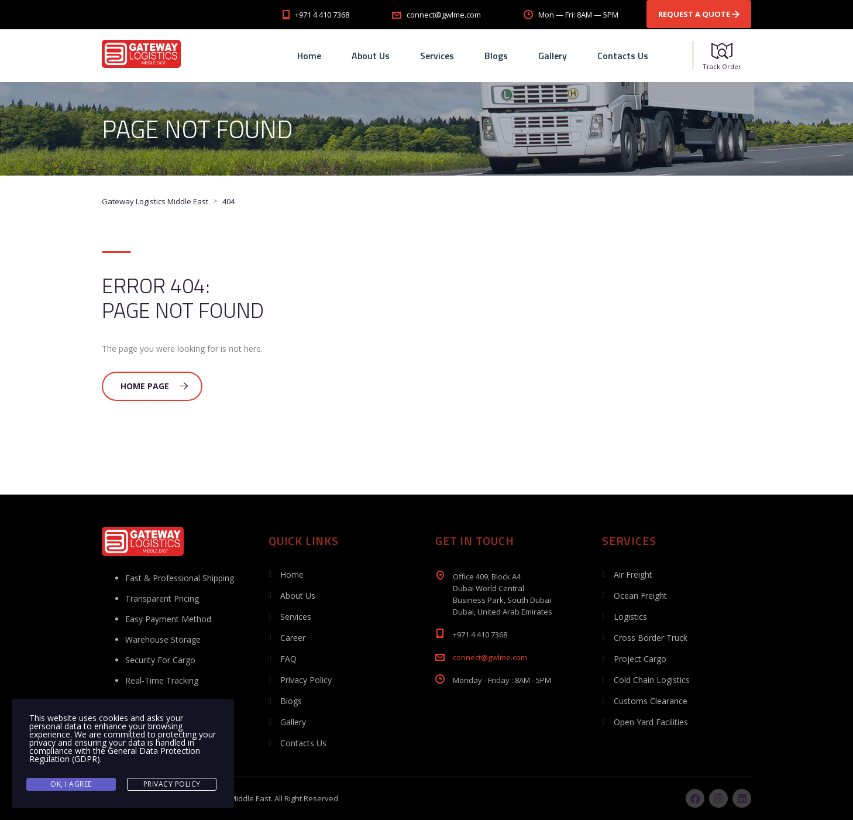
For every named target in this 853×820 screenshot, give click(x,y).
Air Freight (633, 574)
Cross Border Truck (650, 637)
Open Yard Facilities (651, 722)
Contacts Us (622, 56)
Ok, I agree (71, 784)
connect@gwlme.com (490, 657)
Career (292, 637)
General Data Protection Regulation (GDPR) (114, 754)
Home (309, 56)
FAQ (288, 658)
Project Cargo (640, 658)
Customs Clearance (650, 700)
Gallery (552, 56)
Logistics (630, 616)
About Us (371, 56)
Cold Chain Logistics (652, 679)
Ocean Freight (640, 595)
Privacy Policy (306, 679)
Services (437, 56)
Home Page (154, 386)
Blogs (496, 56)
